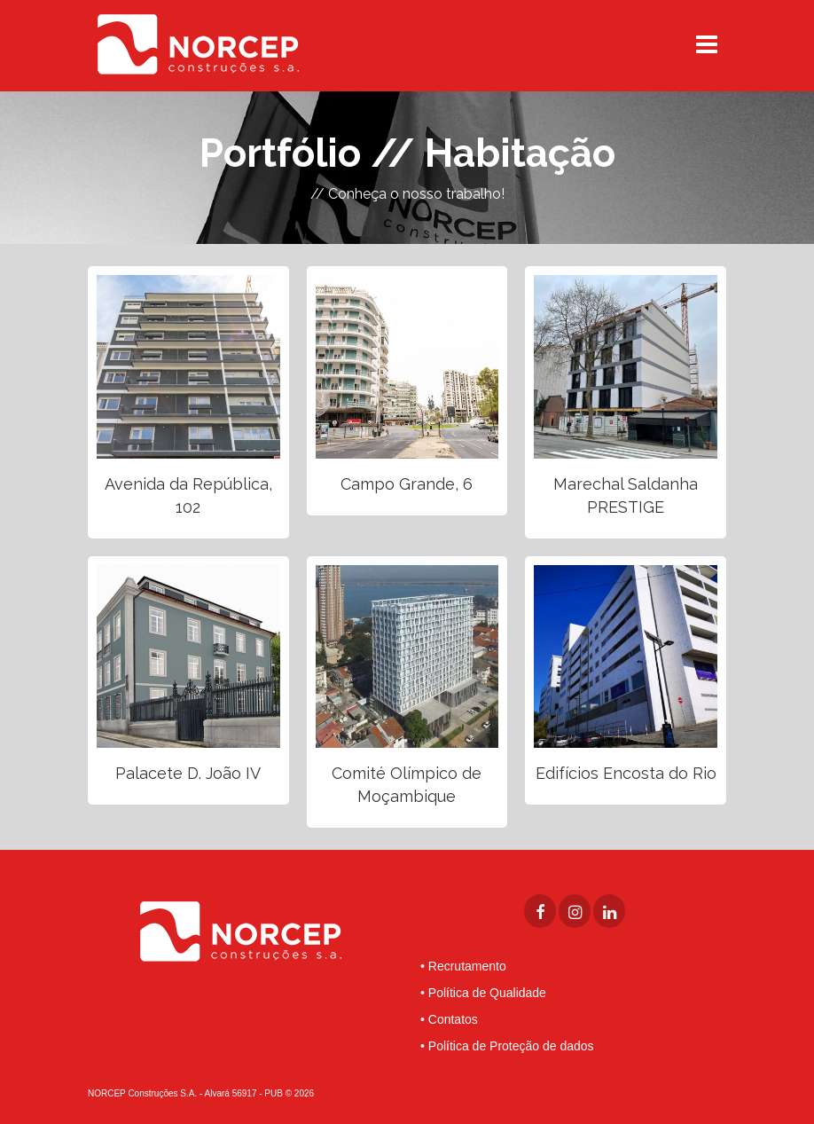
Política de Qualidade (487, 993)
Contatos (453, 1019)
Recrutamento (467, 966)
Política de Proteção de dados (511, 1046)
